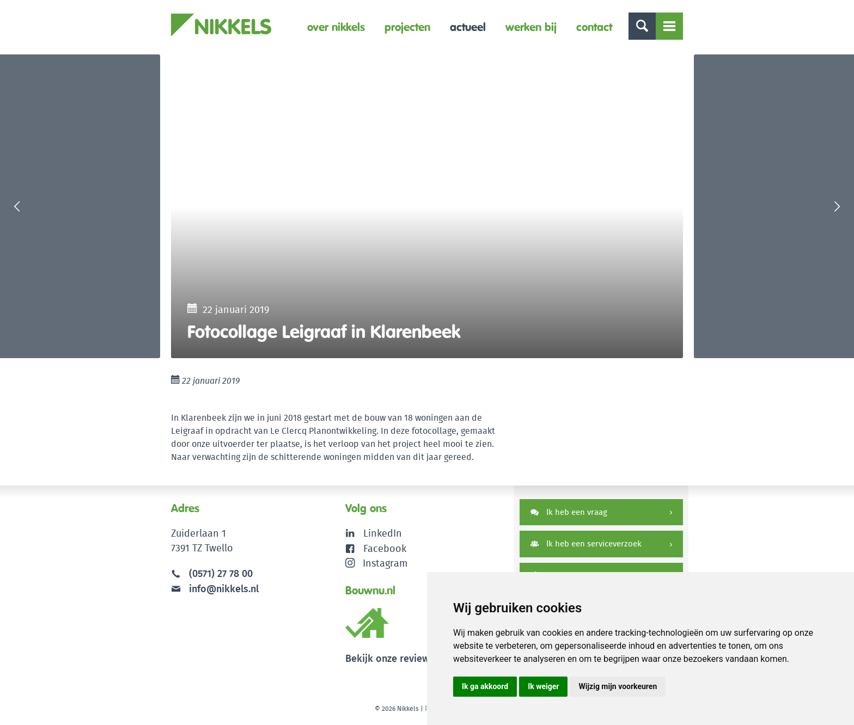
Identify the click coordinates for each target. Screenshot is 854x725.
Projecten (407, 27)
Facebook (384, 550)
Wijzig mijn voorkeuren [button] (617, 686)
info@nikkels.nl (215, 590)
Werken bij (531, 27)
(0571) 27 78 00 (221, 575)
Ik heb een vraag (568, 514)
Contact (594, 27)
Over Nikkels (336, 27)
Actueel (468, 27)
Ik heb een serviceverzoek (586, 546)
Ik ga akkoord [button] (485, 686)
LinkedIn (382, 535)
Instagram (376, 565)
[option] (427, 207)
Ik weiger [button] (543, 686)
